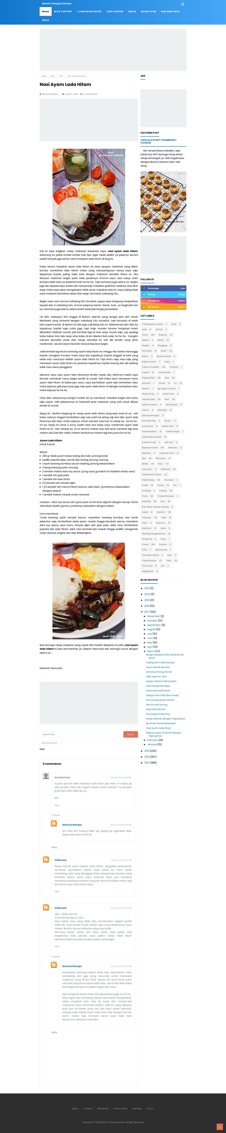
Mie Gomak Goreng (156, 704)
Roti (163, 501)
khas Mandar (149, 420)
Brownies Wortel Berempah (161, 723)
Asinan (159, 329)
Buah (163, 350)
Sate (163, 517)
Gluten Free (148, 393)
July (149, 634)
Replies (56, 815)
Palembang (148, 479)
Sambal (161, 512)
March (151, 651)
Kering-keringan (150, 415)
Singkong (147, 539)
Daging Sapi (148, 377)
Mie (144, 458)
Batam (145, 340)
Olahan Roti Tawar (151, 474)
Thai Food (147, 565)
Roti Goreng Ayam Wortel (160, 699)
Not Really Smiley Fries (158, 714)
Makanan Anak (150, 447)
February (152, 740)
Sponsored (161, 549)
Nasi (76, 94)
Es (175, 383)
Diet (167, 377)
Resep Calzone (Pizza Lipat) (161, 681)
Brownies (147, 350)
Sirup (163, 539)
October (152, 620)
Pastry (160, 485)
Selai (163, 528)
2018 (146, 606)
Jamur (145, 410)
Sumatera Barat (150, 555)
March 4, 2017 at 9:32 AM (121, 966)
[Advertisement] (113, 50)
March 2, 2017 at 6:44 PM (121, 777)
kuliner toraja (149, 442)
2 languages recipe (152, 324)
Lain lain (169, 442)
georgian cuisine (166, 388)
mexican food (167, 453)
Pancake (169, 479)
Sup (169, 555)
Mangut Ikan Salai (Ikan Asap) (162, 695)
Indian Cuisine (149, 404)
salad (145, 512)
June (150, 638)
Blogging (162, 345)
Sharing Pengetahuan (153, 533)
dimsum (146, 383)
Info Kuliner (171, 404)
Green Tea (168, 393)
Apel (144, 329)
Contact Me (164, 372)
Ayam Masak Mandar (158, 667)
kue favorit (147, 426)
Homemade (148, 399)
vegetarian (148, 571)
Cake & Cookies (150, 367)
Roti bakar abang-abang (155, 506)
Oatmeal (165, 469)
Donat (162, 383)
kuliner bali (167, 426)
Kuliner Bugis (173, 431)
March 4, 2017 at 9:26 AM (121, 825)
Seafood (146, 528)
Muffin (145, 463)
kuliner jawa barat (151, 436)
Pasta (145, 485)
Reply (56, 805)
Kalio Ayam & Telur (156, 676)
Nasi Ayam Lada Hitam (158, 728)
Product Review (166, 496)
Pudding (146, 501)
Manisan (146, 453)
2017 (146, 612)
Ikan (167, 399)
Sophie (163, 544)
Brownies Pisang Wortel (159, 671)
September (154, 625)
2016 (146, 751)
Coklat (145, 372)
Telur (169, 560)
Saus (144, 522)
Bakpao (163, 334)
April (150, 647)
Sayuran (160, 522)
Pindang (146, 490)
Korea (167, 420)
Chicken (174, 367)
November (153, 616)
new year (147, 469)
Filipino (145, 388)
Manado (172, 447)
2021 (146, 588)
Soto (144, 549)
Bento (161, 340)
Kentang (162, 410)
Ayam (69, 94)
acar (173, 324)
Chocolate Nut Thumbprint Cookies (159, 141)
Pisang (163, 490)
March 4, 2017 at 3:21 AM (121, 860)
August (151, 629)
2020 (147, 594)
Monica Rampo (72, 824)
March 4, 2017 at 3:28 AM (121, 908)
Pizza (145, 496)
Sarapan (146, 517)
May (149, 642)
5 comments (90, 94)
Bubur (145, 356)
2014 (147, 762)
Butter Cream (149, 361)
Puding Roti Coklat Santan (160, 662)
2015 (146, 757)
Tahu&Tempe (149, 560)
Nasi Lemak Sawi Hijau (158, 685)
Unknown (60, 860)
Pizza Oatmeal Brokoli (158, 690)
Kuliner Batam (149, 431)
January (152, 744)
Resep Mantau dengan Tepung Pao (165, 718)
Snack (145, 544)
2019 (146, 600)
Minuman (161, 458)
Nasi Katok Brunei (155, 709)
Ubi (162, 565)
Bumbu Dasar (164, 356)
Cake (167, 361)
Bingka (145, 345)
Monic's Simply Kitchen (113, 1122)
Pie (175, 485)
